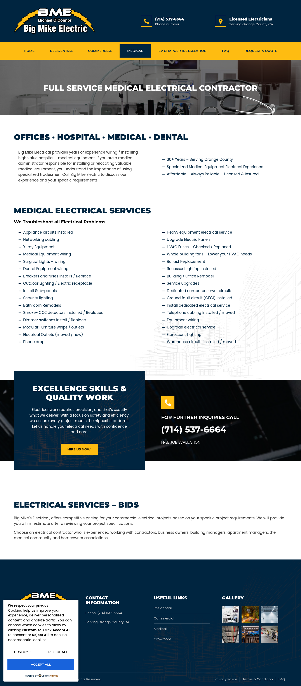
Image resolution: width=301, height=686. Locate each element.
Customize (41, 640)
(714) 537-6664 (169, 19)
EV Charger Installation (182, 51)
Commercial (100, 51)
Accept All (41, 665)
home (29, 51)
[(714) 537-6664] (146, 21)
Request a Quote (261, 51)
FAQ (225, 51)
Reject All (41, 652)
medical (135, 51)
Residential (61, 51)
